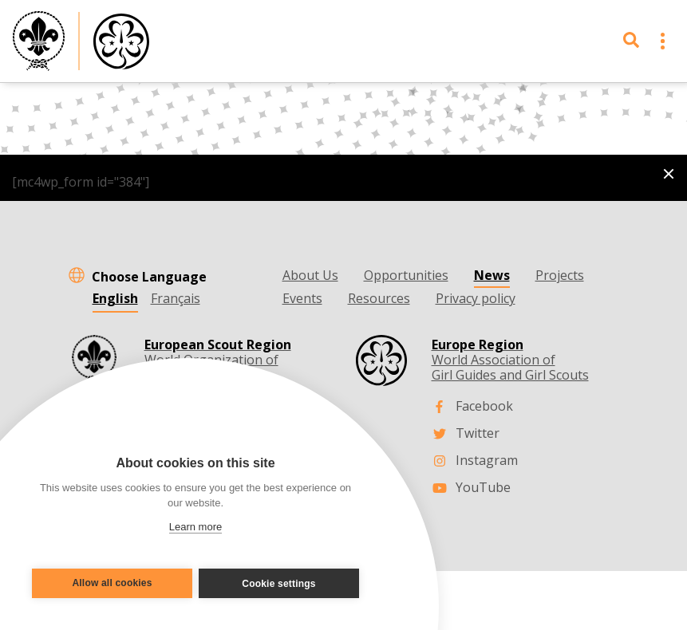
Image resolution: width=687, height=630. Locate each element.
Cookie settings (282, 583)
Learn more (195, 527)
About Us (310, 275)
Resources (379, 298)
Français (175, 298)
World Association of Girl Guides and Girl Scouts (510, 360)
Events (302, 298)
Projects (559, 275)
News (492, 275)
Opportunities (406, 275)
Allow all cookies (108, 583)
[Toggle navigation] (663, 41)
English (115, 298)
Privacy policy (475, 298)
